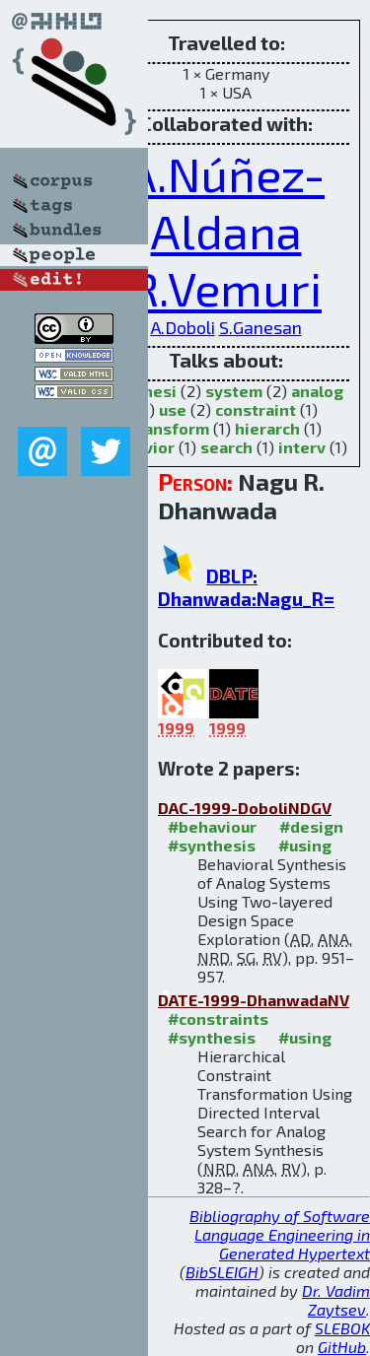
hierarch (267, 428)
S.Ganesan (260, 327)
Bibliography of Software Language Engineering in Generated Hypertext (279, 1234)
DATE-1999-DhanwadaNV (253, 999)
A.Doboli (183, 327)
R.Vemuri (226, 287)
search (226, 447)
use (172, 409)
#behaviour (212, 826)
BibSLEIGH (222, 1271)
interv (302, 447)
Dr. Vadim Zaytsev (336, 1300)
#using (305, 845)
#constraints (218, 1018)
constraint (255, 409)
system (233, 390)
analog (317, 390)
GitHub (342, 1346)
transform (169, 428)
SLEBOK (342, 1328)
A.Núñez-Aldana (226, 202)
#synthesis (212, 845)
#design (311, 826)
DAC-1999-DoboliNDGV (245, 807)
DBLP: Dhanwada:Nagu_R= (246, 587)
